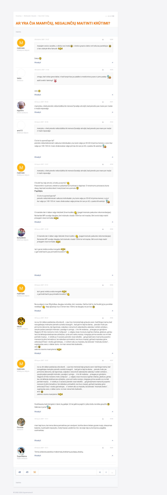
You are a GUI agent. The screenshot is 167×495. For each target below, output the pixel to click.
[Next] (100, 472)
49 (111, 16)
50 (113, 16)
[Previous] (106, 472)
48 (108, 16)
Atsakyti (37, 63)
